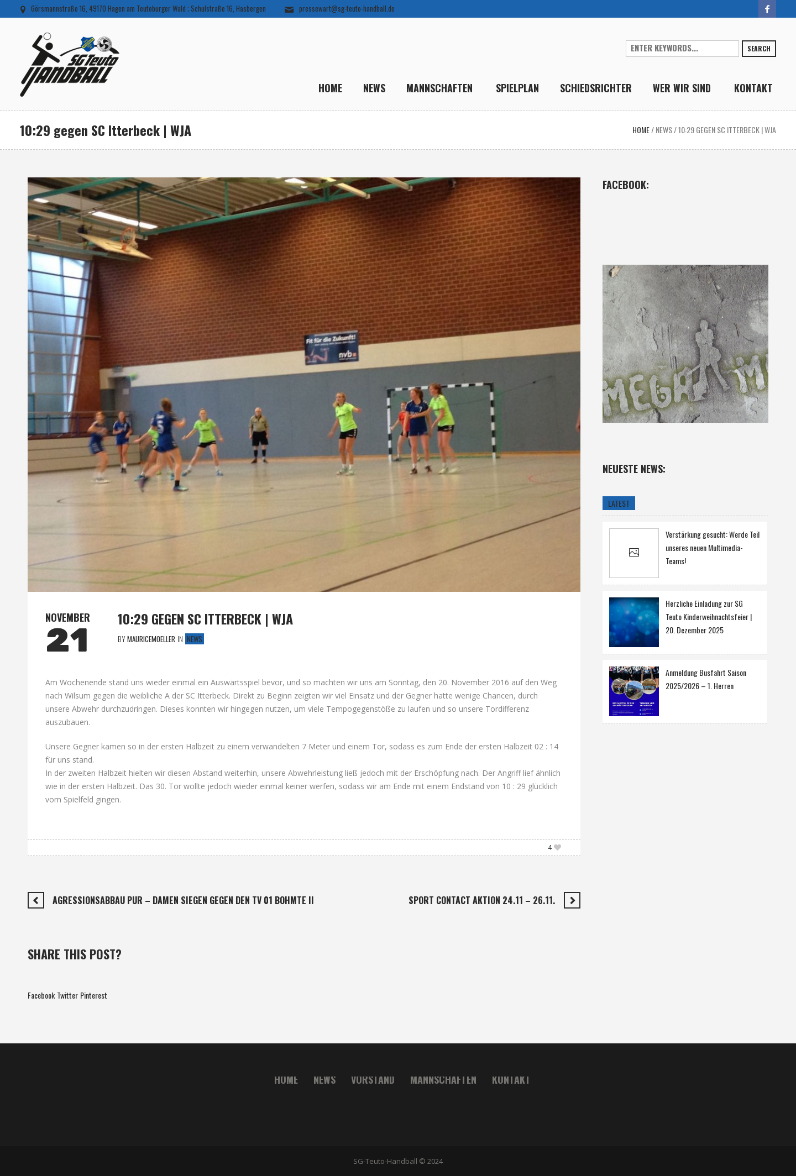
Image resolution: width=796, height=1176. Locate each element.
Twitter (67, 995)
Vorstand (373, 1079)
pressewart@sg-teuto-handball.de (347, 8)
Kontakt (511, 1079)
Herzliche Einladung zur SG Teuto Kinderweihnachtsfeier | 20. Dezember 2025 (709, 617)
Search (759, 48)
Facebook (41, 995)
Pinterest (93, 995)
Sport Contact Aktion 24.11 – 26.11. (482, 900)
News (664, 129)
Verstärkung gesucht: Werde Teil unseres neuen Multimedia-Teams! (713, 548)
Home (641, 129)
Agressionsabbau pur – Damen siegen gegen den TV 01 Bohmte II (183, 900)
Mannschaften (443, 1079)
